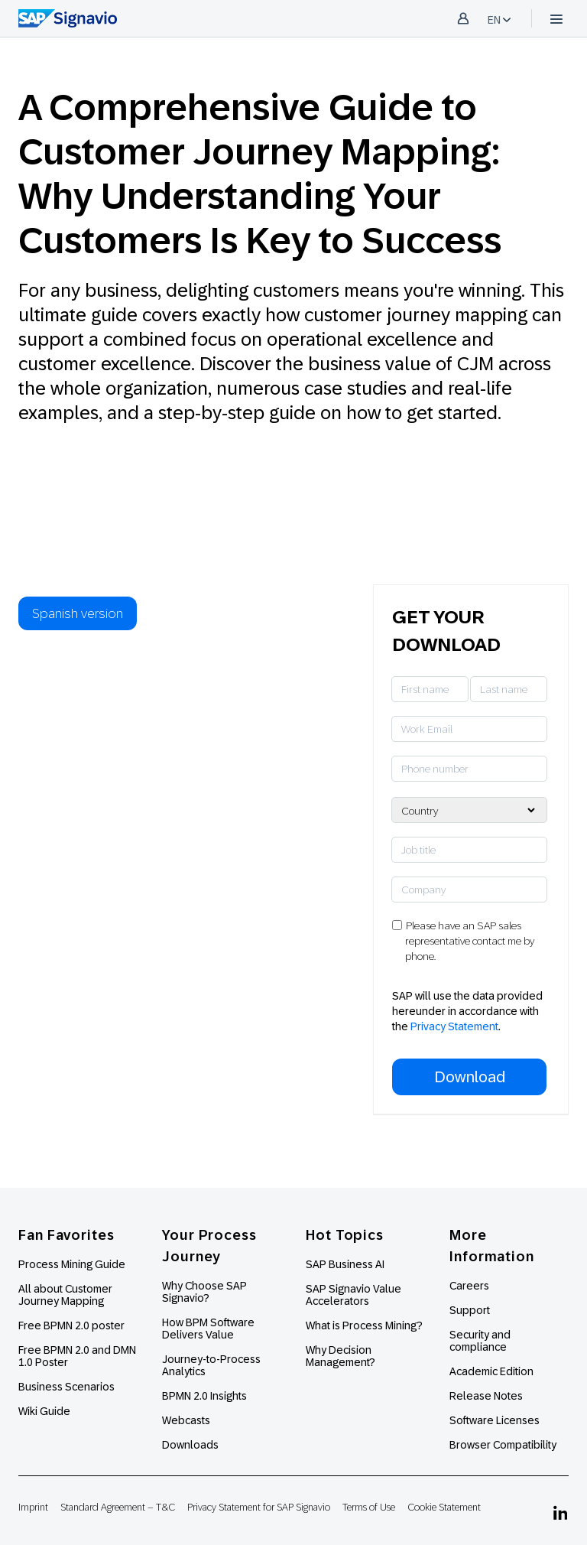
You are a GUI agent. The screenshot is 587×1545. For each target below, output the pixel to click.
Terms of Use (368, 1507)
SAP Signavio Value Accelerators (353, 1295)
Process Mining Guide (71, 1264)
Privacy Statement (454, 1026)
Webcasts (186, 1420)
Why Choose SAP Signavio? (204, 1292)
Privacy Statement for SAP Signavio (258, 1507)
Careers (469, 1286)
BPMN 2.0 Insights (204, 1396)
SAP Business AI (345, 1264)
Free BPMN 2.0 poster (71, 1325)
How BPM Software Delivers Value (208, 1328)
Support (469, 1310)
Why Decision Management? (340, 1356)
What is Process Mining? (364, 1325)
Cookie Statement (444, 1507)
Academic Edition (491, 1371)
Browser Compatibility (502, 1445)
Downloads (190, 1445)
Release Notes (486, 1396)
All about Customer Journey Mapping (65, 1295)
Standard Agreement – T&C (117, 1507)
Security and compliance (480, 1341)
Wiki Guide (44, 1411)
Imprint (33, 1507)
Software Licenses (494, 1420)
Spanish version (77, 613)
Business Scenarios (66, 1387)
